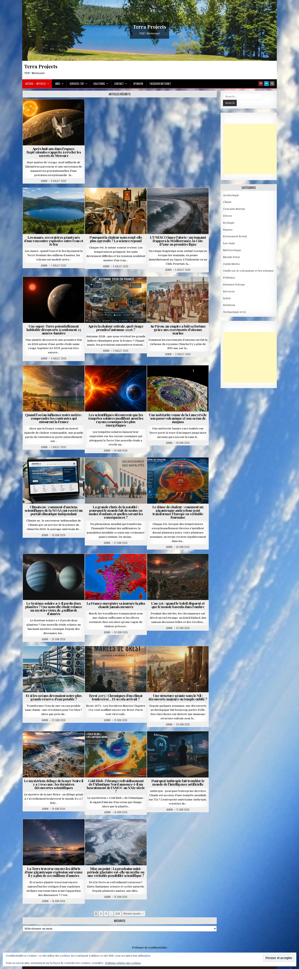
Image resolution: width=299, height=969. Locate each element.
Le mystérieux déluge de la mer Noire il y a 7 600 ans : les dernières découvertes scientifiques (53, 784)
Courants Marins (234, 208)
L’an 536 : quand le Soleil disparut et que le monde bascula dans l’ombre (177, 605)
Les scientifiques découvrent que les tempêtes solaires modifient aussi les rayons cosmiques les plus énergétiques (115, 420)
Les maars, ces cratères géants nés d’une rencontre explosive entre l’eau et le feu (53, 240)
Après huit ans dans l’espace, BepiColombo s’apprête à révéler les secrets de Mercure (53, 152)
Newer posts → (133, 913)
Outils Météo (231, 264)
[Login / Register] (266, 83)
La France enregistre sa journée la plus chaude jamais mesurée (116, 605)
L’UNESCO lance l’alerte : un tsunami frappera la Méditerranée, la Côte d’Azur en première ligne (178, 240)
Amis (57, 84)
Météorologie (232, 250)
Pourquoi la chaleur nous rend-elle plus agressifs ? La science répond (115, 239)
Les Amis (229, 243)
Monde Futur (231, 257)
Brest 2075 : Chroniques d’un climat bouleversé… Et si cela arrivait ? (116, 697)
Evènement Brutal (235, 236)
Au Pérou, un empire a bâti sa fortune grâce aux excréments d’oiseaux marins (178, 329)
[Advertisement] (253, 149)
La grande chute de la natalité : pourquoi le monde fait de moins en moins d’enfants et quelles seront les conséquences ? (116, 512)
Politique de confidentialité (149, 947)
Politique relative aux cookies (123, 963)
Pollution (229, 277)
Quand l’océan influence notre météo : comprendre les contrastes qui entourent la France (53, 418)
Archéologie (231, 195)
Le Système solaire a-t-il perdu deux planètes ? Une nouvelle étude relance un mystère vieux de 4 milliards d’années (53, 608)
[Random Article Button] (260, 83)
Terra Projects (149, 26)
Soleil (226, 298)
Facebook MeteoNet (160, 84)
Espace (228, 229)
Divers (227, 215)
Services (229, 291)
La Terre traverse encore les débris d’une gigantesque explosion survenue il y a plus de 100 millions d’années (53, 872)
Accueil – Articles (35, 84)
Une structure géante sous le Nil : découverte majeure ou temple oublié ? (177, 697)
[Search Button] (272, 83)
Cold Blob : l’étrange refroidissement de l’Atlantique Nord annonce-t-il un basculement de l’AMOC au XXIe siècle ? (116, 785)
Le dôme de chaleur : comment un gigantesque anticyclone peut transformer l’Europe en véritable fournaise (177, 512)
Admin (44, 181)
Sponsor (138, 84)
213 (117, 913)
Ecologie (228, 222)
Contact (119, 84)
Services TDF (77, 84)
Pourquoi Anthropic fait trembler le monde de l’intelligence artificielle (177, 782)
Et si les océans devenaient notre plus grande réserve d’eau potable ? (53, 697)
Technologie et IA (234, 312)
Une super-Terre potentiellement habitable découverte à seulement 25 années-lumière (53, 329)
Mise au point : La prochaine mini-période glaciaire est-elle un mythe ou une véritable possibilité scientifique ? (115, 872)
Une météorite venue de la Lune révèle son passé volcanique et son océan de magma (178, 418)
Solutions (99, 84)
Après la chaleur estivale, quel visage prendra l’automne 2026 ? (115, 328)
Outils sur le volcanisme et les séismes (248, 270)
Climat (227, 202)
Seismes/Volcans (234, 284)
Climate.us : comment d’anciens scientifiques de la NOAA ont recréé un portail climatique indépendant (54, 510)
